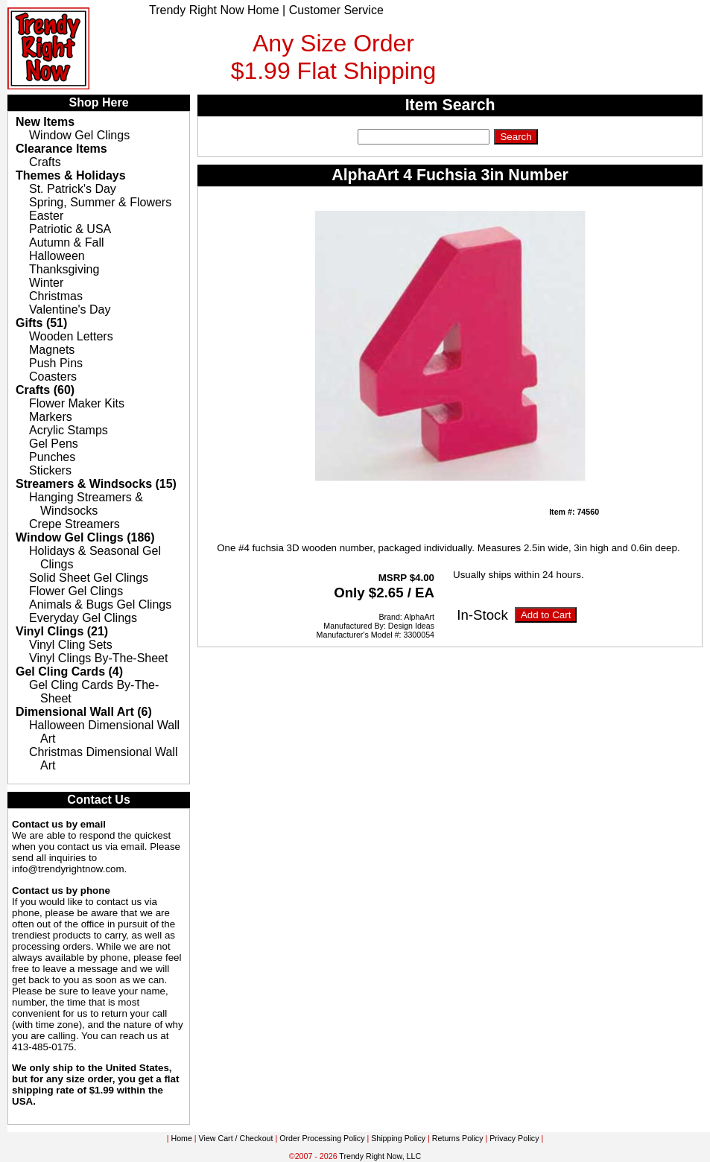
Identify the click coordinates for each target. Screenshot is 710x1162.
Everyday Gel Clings (83, 618)
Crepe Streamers (74, 524)
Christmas (56, 296)
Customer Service (336, 10)
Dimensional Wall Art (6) (84, 711)
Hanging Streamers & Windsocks (86, 504)
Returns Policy (458, 1138)
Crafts (45, 162)
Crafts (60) (45, 390)
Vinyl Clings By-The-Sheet (98, 658)
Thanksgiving (64, 269)
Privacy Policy (514, 1138)
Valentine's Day (69, 309)
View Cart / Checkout (236, 1138)
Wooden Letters (71, 336)
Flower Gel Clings (76, 591)
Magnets (52, 349)
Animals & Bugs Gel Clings (100, 604)
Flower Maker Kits (76, 403)
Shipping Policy (398, 1138)
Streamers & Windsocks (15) (96, 483)
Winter (46, 282)
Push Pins (56, 363)
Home (181, 1138)
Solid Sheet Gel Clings (88, 577)
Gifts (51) (41, 323)
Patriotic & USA (70, 229)
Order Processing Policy (321, 1138)
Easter (46, 215)
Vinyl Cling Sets (70, 644)
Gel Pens (53, 443)
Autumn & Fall (66, 242)
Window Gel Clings (79, 135)
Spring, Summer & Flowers (100, 202)
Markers (50, 416)
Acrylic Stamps (68, 430)
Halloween (57, 256)
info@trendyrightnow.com (68, 868)
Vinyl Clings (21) (62, 631)
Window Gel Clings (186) (85, 537)
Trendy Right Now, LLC (380, 1156)
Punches (52, 457)
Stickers (50, 470)
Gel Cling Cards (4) (69, 671)
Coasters (53, 376)
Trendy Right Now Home (214, 10)
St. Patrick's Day (72, 188)
